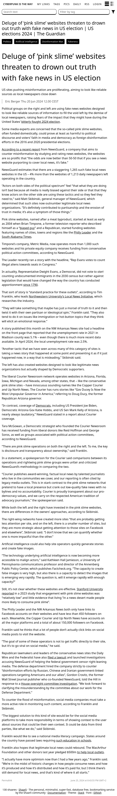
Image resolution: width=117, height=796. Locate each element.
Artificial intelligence (26, 41)
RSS (87, 4)
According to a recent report (21, 149)
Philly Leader (82, 232)
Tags (56, 4)
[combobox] (84, 12)
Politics (7, 41)
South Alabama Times (16, 237)
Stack (81, 792)
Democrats (43, 406)
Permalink (7, 780)
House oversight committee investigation (49, 684)
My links (43, 4)
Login (97, 4)
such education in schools (73, 740)
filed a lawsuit (57, 657)
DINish (97, 792)
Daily (77, 4)
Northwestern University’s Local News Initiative (61, 296)
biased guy (27, 228)
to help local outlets (90, 752)
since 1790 (30, 285)
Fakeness (73, 41)
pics (67, 4)
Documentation (57, 792)
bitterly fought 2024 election (40, 122)
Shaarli (23, 789)
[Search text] (29, 12)
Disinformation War (52, 41)
